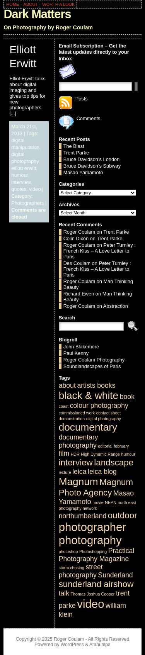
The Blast (73, 146)
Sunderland (115, 575)
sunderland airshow (96, 584)
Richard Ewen (78, 294)
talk (64, 593)
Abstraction (115, 306)
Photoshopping (93, 551)
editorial (105, 446)
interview (21, 182)
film (64, 453)
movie (97, 502)
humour (19, 175)
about (67, 385)
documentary (88, 427)
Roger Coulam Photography (94, 360)
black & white (88, 395)
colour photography (99, 405)
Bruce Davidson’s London (91, 159)
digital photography (103, 418)
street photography (81, 571)
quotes (18, 189)
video (35, 189)
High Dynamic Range (100, 454)
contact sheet (108, 413)
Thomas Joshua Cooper (93, 594)
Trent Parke (76, 153)
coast (63, 406)
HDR (75, 454)
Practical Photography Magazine (97, 555)
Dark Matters (37, 14)
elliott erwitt (23, 168)
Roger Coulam (79, 232)
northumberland (83, 516)
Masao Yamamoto (83, 172)
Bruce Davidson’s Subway (92, 166)
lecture (65, 472)
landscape (113, 462)
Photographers (27, 203)
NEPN (110, 502)
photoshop (68, 551)
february (121, 446)
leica (79, 471)
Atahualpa (100, 644)
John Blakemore (81, 347)
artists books (96, 385)
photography (90, 540)
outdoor (122, 515)
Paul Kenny (76, 353)
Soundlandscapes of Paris (92, 366)
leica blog (102, 471)
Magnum (78, 481)
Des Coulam (76, 263)
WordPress (72, 644)
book (127, 396)
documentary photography (78, 441)
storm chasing (71, 567)
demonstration (72, 418)
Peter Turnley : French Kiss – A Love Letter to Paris (99, 251)
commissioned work (77, 413)
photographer (92, 527)
